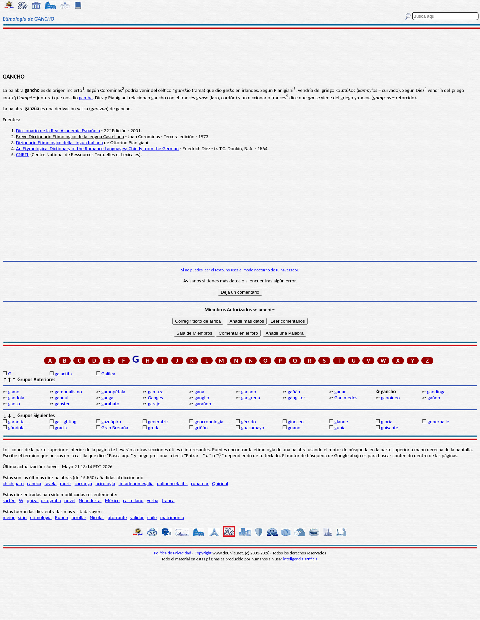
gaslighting (65, 422)
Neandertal (90, 500)
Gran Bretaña (114, 428)
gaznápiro (111, 422)
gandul (61, 398)
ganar (340, 392)
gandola (16, 398)
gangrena (250, 398)
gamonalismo (68, 392)
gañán (294, 392)
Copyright (203, 552)
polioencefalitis (172, 483)
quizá (32, 500)
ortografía (51, 500)
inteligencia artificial (301, 558)
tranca (168, 500)
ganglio (202, 398)
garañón (203, 404)
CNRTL (22, 154)
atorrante (117, 517)
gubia (339, 428)
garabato (110, 404)
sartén (9, 500)
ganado (248, 392)
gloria (386, 422)
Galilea (108, 374)
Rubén (61, 517)
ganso (14, 404)
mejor (9, 517)
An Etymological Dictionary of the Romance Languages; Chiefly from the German (97, 149)
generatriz (158, 422)
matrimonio (172, 517)
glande (341, 422)
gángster (296, 398)
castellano (133, 500)
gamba (86, 98)
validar (137, 517)
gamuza (156, 392)
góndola (16, 428)
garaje (154, 404)
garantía (16, 422)
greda (154, 428)
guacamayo (252, 428)
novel (69, 500)
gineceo (296, 422)
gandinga (436, 392)
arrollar (78, 517)
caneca (34, 483)
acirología (105, 483)
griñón (201, 428)
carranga (83, 483)
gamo (13, 392)
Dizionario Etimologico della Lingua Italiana (59, 143)
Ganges (155, 398)
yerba (152, 500)
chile (152, 517)
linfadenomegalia (136, 483)
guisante (389, 428)
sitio (22, 517)
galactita (63, 374)
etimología (41, 517)
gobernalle (438, 422)
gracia (61, 428)
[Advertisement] (240, 51)
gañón (434, 398)
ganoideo (390, 398)
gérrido (248, 422)
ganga (107, 398)
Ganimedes (345, 398)
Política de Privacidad (173, 552)
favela (51, 483)
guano (294, 428)
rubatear (200, 483)
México (112, 500)
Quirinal (220, 483)
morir (65, 483)
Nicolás (97, 517)
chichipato (13, 483)
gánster (62, 404)
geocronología (209, 422)
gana (199, 392)
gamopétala (113, 392)
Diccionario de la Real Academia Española (58, 131)
